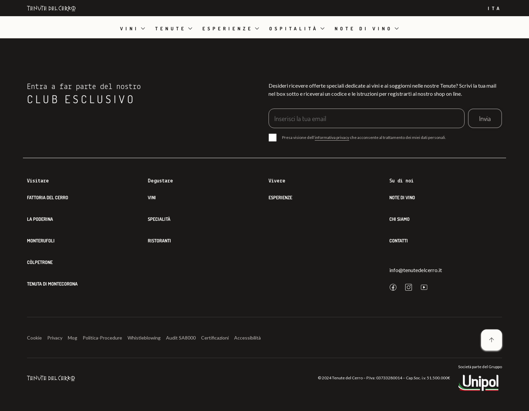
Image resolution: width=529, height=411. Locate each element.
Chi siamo (399, 219)
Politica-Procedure (102, 338)
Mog (72, 338)
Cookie (34, 338)
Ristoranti (159, 240)
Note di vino (364, 28)
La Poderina (40, 219)
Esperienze (227, 28)
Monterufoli (41, 240)
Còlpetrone (40, 262)
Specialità (159, 219)
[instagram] (408, 287)
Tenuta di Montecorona (52, 284)
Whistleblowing (144, 338)
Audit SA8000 (181, 338)
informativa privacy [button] (332, 137)
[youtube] (424, 287)
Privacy (54, 338)
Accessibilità (247, 338)
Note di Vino (402, 197)
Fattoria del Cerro (47, 197)
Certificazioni (215, 338)
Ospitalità (293, 28)
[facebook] (393, 287)
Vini (129, 28)
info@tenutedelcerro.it (415, 270)
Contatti (398, 240)
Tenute (170, 28)
